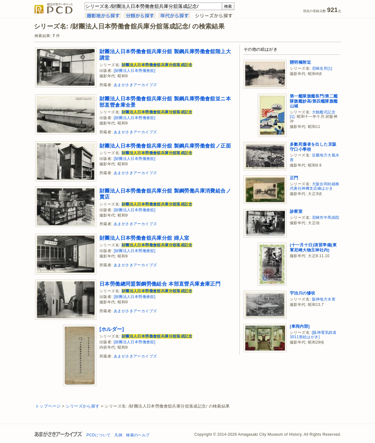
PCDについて (98, 435)
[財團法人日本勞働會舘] (135, 70)
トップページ (47, 406)
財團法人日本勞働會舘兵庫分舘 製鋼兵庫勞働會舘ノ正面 (165, 146)
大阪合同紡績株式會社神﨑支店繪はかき (314, 186)
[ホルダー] (111, 329)
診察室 (296, 211)
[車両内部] (300, 326)
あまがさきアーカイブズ (135, 85)
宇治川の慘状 (302, 293)
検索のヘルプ (137, 435)
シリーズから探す (82, 406)
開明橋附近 (300, 62)
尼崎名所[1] (322, 68)
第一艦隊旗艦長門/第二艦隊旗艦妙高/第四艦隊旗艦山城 (314, 101)
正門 (294, 177)
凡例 (118, 435)
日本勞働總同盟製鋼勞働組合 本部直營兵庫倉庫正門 (159, 284)
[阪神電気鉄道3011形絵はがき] (313, 334)
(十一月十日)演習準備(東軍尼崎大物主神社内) (313, 247)
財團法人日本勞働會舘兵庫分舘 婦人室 (144, 238)
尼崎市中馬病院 (326, 217)
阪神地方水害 (323, 299)
